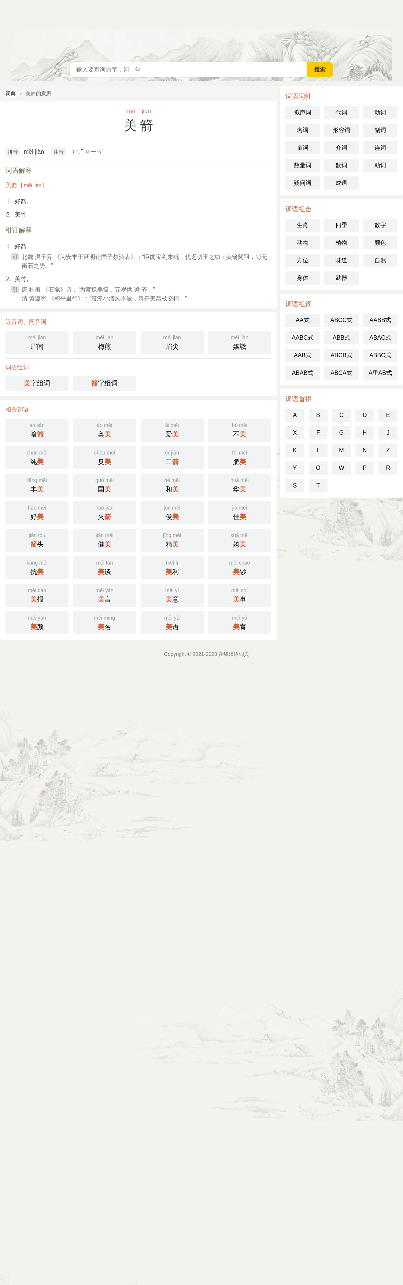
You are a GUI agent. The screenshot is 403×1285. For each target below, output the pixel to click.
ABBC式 (380, 355)
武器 (341, 278)
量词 (302, 148)
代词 (341, 112)
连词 (380, 148)
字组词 (37, 383)
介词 (341, 148)
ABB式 (341, 338)
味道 (341, 260)
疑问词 (302, 183)
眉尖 (172, 341)
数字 (380, 225)
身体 (302, 278)
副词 (380, 130)
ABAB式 (303, 373)
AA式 (302, 320)
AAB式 (302, 355)
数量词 (302, 165)
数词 (341, 165)
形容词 (341, 130)
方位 (302, 260)
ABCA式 (341, 373)
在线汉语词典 (201, 29)
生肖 (302, 225)
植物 (341, 243)
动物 (302, 243)
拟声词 (302, 112)
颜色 (380, 243)
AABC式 (303, 338)
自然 (380, 260)
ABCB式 (341, 355)
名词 (302, 130)
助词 (380, 165)
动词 (380, 112)
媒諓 (240, 341)
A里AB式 (380, 373)
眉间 (37, 341)
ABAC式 (380, 338)
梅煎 (104, 341)
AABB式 (380, 320)
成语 (341, 183)
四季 (341, 225)
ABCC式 (341, 320)
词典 (10, 93)
